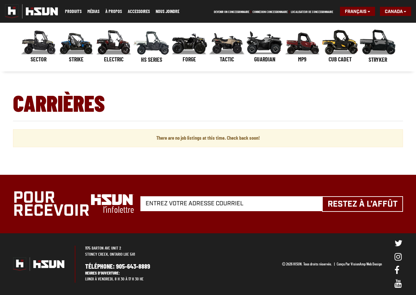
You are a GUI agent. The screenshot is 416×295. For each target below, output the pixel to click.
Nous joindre (167, 11)
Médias (93, 11)
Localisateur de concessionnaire (312, 12)
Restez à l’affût (364, 204)
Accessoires (139, 11)
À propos (113, 11)
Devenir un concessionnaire (231, 12)
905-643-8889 (133, 266)
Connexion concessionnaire (270, 12)
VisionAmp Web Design (366, 264)
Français (357, 12)
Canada (395, 12)
